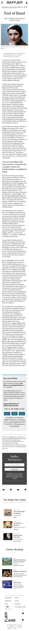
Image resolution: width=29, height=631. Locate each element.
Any (22, 414)
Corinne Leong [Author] (17, 585)
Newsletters (8, 597)
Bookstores (8, 601)
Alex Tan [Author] (15, 564)
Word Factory (17, 541)
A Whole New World (19, 571)
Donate (17, 597)
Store (6, 604)
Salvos (15, 517)
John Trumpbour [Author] (18, 539)
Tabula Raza (17, 583)
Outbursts (16, 529)
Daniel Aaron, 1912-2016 (18, 536)
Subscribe (17, 604)
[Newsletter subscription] (14, 469)
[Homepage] (14, 2)
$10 (7, 414)
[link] (3, 489)
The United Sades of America (19, 512)
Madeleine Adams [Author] (18, 573)
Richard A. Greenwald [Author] (9, 7)
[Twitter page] (22, 619)
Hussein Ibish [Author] (17, 515)
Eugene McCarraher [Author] (19, 527)
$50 (14, 414)
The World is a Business (18, 524)
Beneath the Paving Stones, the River (19, 561)
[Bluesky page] (22, 613)
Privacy (17, 601)
